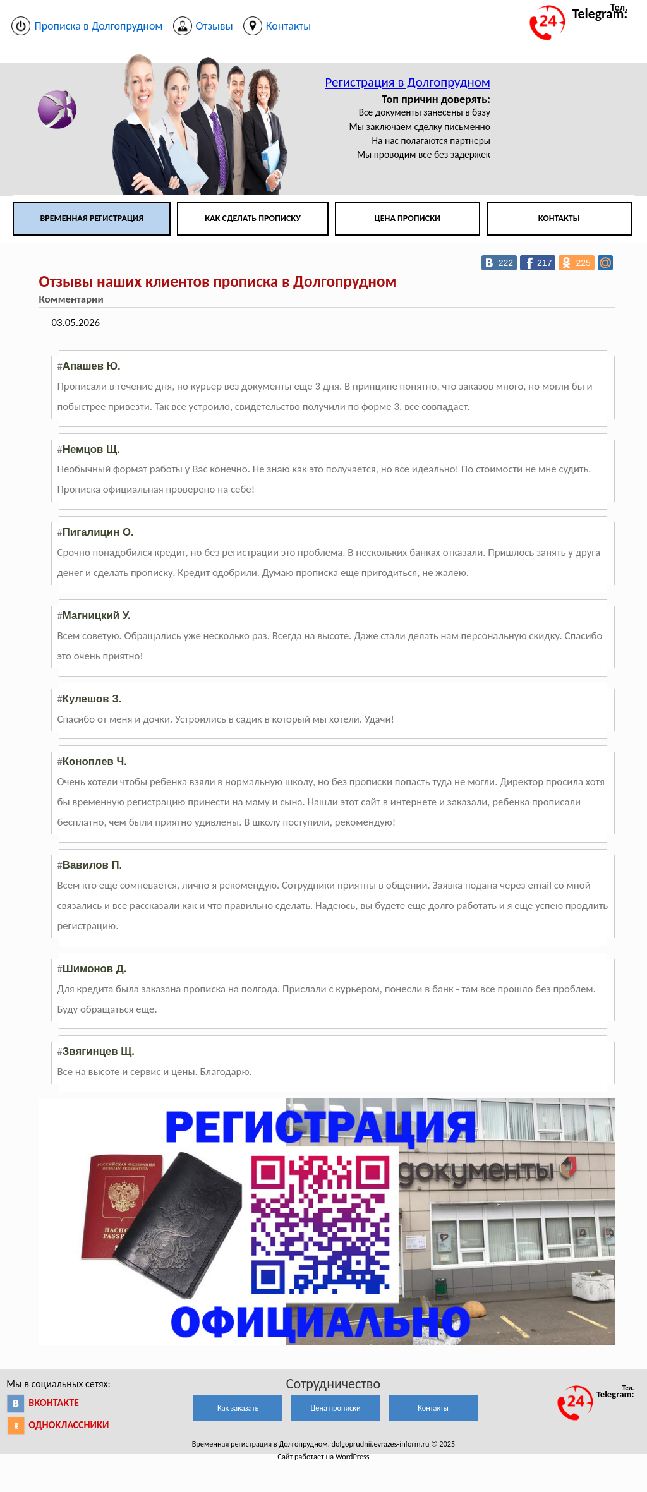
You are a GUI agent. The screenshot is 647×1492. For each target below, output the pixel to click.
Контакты (559, 218)
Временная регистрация (91, 218)
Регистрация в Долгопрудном (407, 82)
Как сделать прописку (253, 218)
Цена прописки (408, 218)
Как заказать (237, 1407)
